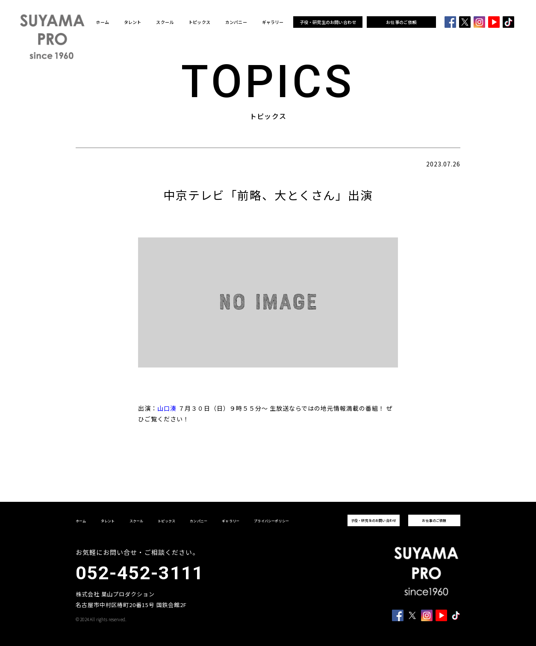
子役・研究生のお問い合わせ (328, 22)
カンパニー (236, 22)
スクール (165, 22)
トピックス (199, 22)
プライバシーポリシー (271, 521)
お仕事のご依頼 (401, 22)
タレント (132, 22)
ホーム (102, 22)
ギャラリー (273, 22)
